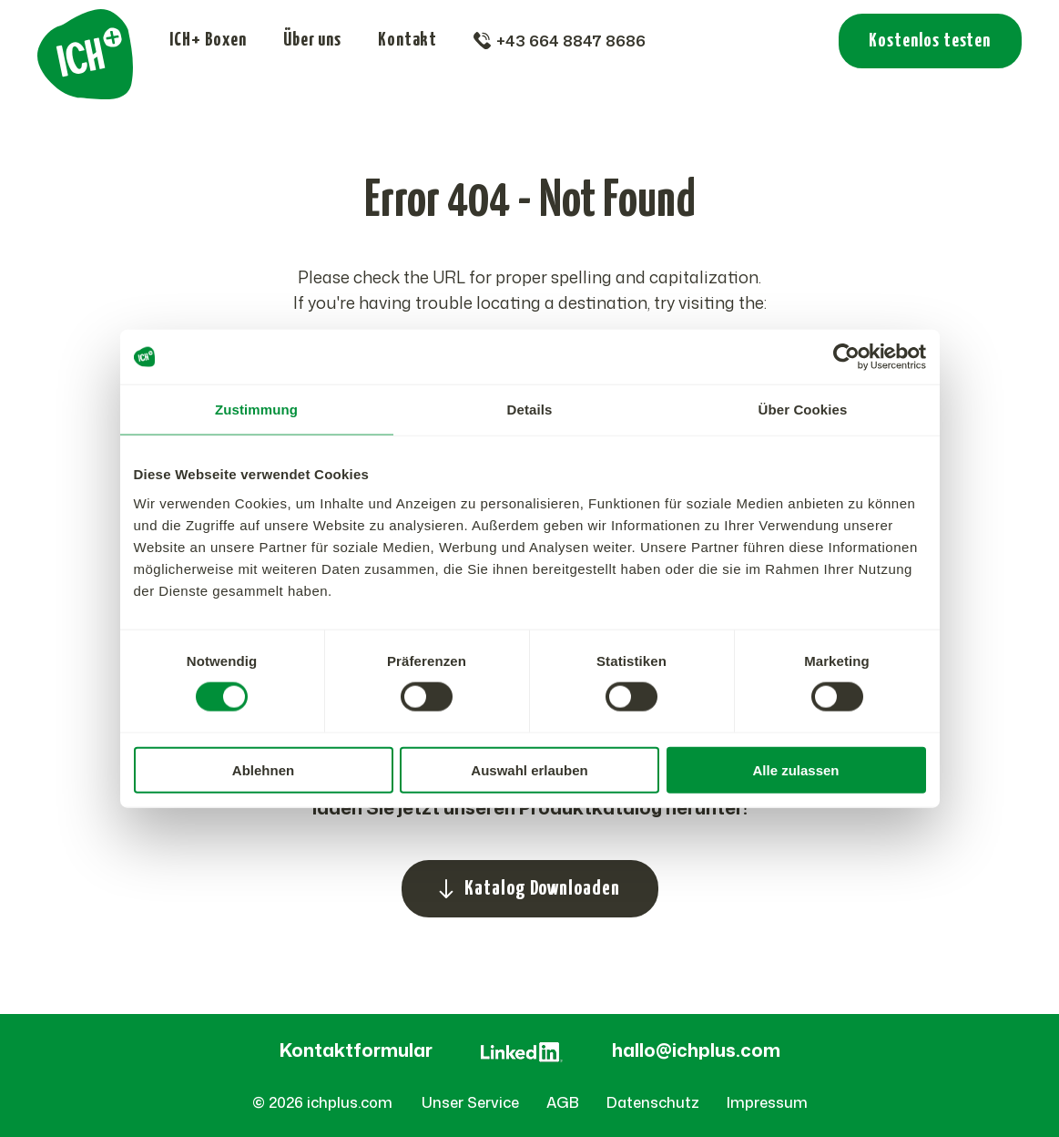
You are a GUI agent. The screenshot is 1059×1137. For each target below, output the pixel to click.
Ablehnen (263, 769)
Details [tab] (530, 409)
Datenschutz (652, 1102)
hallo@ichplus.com (696, 1049)
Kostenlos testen (930, 41)
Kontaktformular (356, 1049)
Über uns (312, 40)
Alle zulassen (795, 769)
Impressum (767, 1102)
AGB (562, 1102)
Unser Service (470, 1102)
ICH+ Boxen (208, 40)
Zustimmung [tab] (256, 409)
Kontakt (407, 40)
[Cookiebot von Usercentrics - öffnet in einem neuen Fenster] (846, 357)
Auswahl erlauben (529, 769)
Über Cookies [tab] (803, 409)
